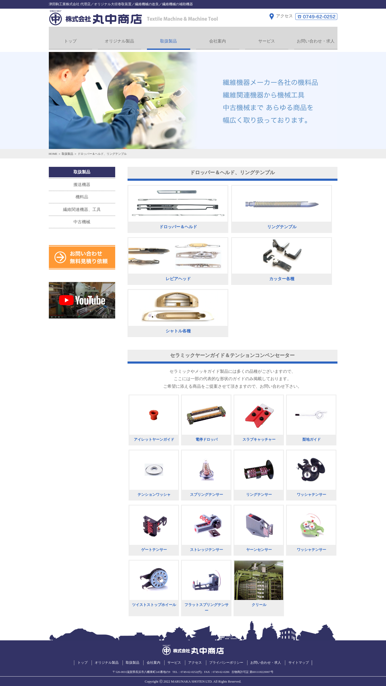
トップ (70, 38)
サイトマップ (298, 660)
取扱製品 (168, 38)
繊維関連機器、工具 (82, 206)
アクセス (195, 660)
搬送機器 (81, 181)
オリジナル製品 (119, 38)
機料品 (82, 194)
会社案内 (217, 38)
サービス (266, 38)
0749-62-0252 (189, 669)
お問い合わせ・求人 (316, 38)
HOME (53, 150)
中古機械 (81, 219)
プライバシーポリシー (226, 660)
